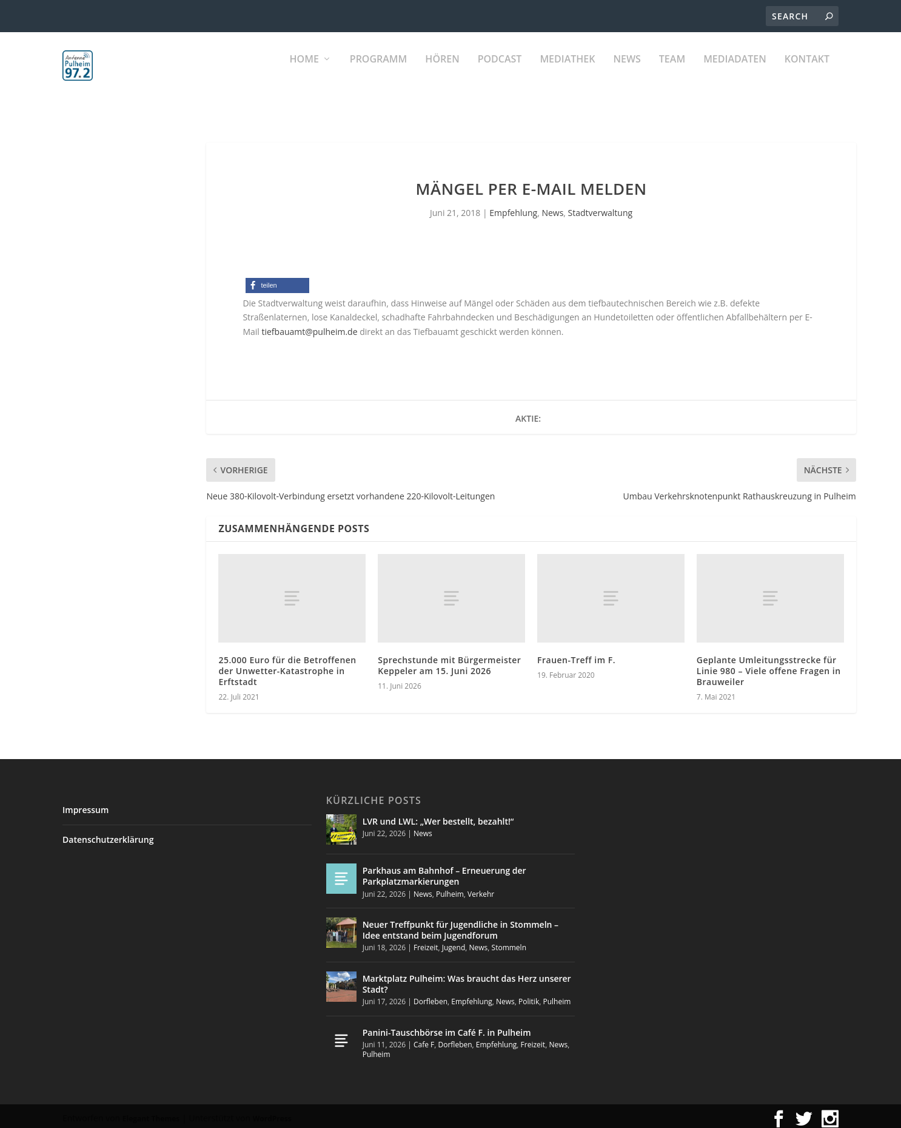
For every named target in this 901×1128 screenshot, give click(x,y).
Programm (378, 73)
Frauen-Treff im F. (576, 654)
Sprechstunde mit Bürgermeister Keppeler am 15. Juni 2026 (449, 660)
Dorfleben (430, 996)
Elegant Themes (150, 1113)
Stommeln (509, 942)
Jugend (454, 942)
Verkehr (480, 888)
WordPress (272, 1113)
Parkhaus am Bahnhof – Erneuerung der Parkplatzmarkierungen (444, 870)
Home (304, 73)
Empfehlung (513, 207)
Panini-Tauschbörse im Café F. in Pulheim (447, 1027)
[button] (277, 280)
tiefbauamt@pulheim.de (309, 326)
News (626, 73)
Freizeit (426, 942)
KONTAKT (807, 73)
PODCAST (500, 73)
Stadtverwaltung (600, 207)
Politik (528, 996)
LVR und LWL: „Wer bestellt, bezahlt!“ (438, 816)
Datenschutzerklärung (107, 834)
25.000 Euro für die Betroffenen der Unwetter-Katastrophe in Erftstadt (287, 665)
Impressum (85, 804)
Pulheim (450, 888)
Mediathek (567, 73)
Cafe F (424, 1039)
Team (672, 73)
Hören (442, 73)
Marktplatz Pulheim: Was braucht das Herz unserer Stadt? (467, 978)
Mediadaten (734, 73)
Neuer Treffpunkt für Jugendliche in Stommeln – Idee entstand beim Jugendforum (460, 924)
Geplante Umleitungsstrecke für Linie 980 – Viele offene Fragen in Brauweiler (769, 665)
